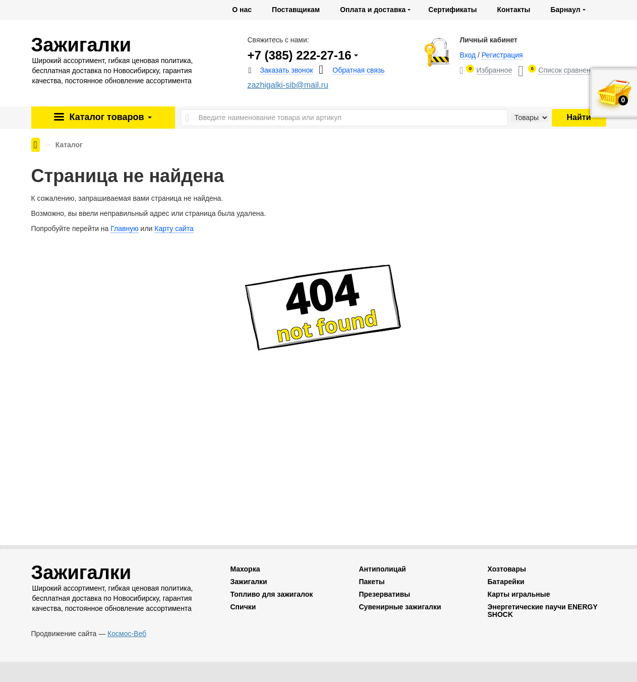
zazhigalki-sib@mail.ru (287, 85)
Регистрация (502, 55)
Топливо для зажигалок (271, 594)
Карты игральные (518, 594)
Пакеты (371, 582)
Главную (124, 228)
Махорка (245, 569)
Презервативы (384, 594)
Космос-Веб (126, 634)
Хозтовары (506, 569)
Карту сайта (174, 228)
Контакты (513, 10)
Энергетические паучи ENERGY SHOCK (542, 610)
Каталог (109, 117)
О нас (242, 10)
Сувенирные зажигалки (400, 607)
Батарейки (505, 582)
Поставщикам (296, 10)
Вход (467, 55)
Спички (243, 607)
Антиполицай (382, 569)
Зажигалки (248, 582)
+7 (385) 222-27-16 (299, 55)
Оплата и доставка (373, 10)
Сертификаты (452, 10)
